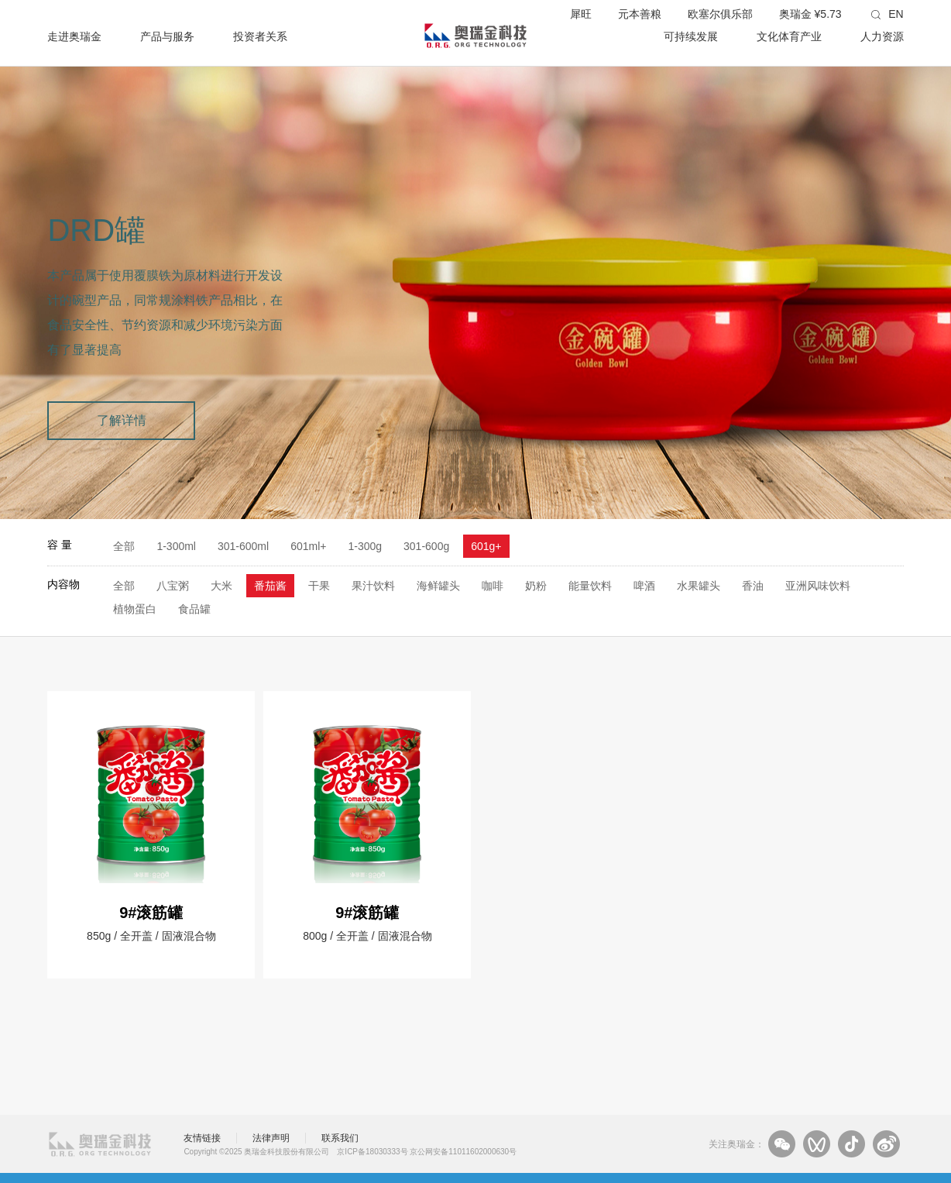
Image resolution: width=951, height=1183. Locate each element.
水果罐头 (698, 585)
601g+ (486, 546)
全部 (124, 546)
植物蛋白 (134, 609)
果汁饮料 (373, 585)
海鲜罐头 (438, 585)
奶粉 (536, 585)
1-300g (365, 546)
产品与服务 (167, 36)
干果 (319, 585)
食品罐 (194, 609)
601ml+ (308, 546)
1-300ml (176, 546)
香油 (753, 585)
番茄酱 (270, 585)
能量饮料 (590, 585)
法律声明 (271, 1138)
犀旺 (581, 14)
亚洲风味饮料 (817, 585)
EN (895, 14)
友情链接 (202, 1138)
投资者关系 (260, 36)
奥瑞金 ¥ (810, 14)
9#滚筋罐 (151, 912)
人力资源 (882, 36)
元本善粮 (639, 14)
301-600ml (243, 546)
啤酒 (644, 585)
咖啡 (492, 585)
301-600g (426, 546)
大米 (221, 585)
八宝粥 (172, 585)
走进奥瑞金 (74, 36)
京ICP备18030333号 (372, 1151)
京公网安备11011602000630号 (463, 1151)
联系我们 (340, 1138)
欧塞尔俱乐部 (720, 14)
